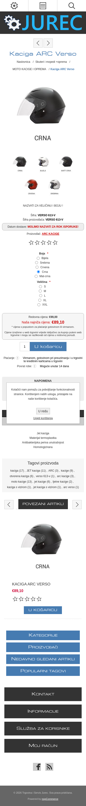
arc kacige (63, 476)
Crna (45, 271)
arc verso (69, 487)
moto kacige (18, 481)
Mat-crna (44, 276)
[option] (43, 566)
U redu (43, 411)
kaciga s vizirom (17, 487)
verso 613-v (43, 476)
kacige (65, 470)
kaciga (14, 470)
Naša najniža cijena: (36, 322)
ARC (51, 470)
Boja (42, 253)
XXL (44, 304)
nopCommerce (50, 799)
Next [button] (77, 504)
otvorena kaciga (19, 476)
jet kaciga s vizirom (45, 487)
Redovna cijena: (38, 317)
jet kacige (40, 481)
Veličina (42, 282)
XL (45, 300)
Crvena (44, 267)
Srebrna (45, 262)
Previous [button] (9, 504)
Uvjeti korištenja (43, 418)
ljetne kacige (60, 481)
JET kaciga (33, 470)
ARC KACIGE (50, 233)
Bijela (45, 258)
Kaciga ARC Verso (31, 584)
